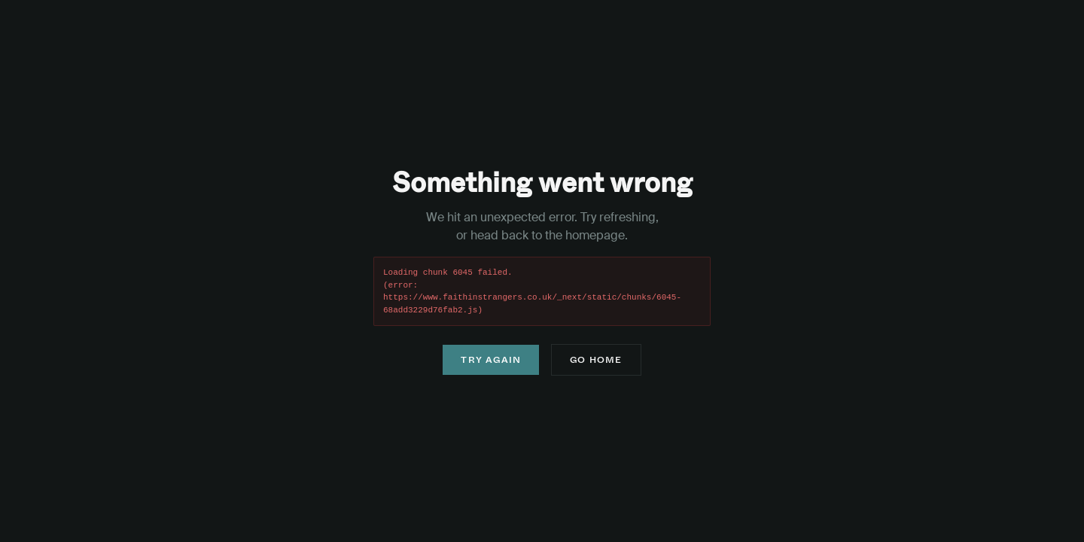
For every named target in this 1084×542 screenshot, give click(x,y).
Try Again (491, 359)
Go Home (596, 359)
